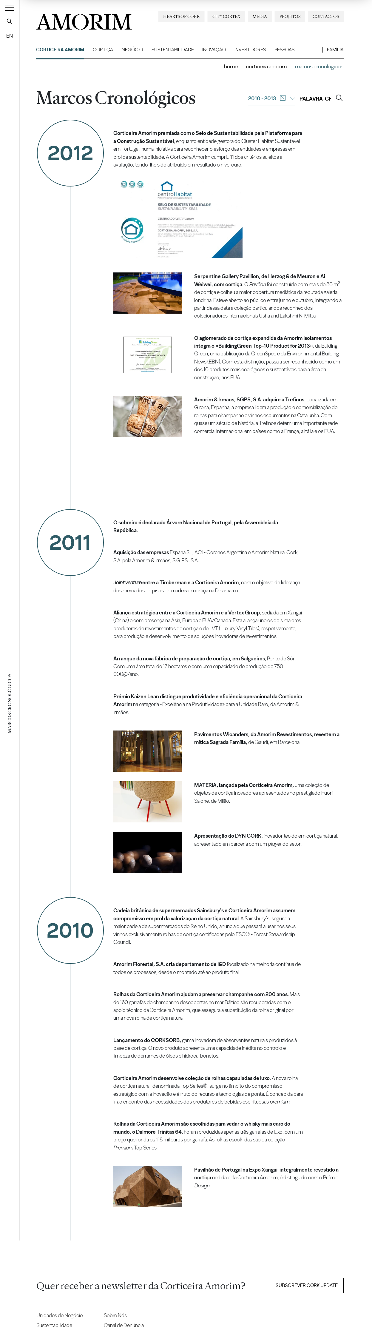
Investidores (250, 50)
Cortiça (103, 50)
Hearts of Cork (181, 16)
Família (335, 50)
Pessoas (284, 50)
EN (9, 36)
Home (231, 66)
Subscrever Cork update (307, 1285)
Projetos (290, 16)
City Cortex (226, 16)
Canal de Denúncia (124, 1325)
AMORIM (84, 20)
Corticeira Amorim (60, 50)
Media (260, 16)
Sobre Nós (115, 1315)
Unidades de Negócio (59, 1315)
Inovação (214, 50)
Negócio (132, 50)
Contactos (326, 16)
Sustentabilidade (173, 50)
